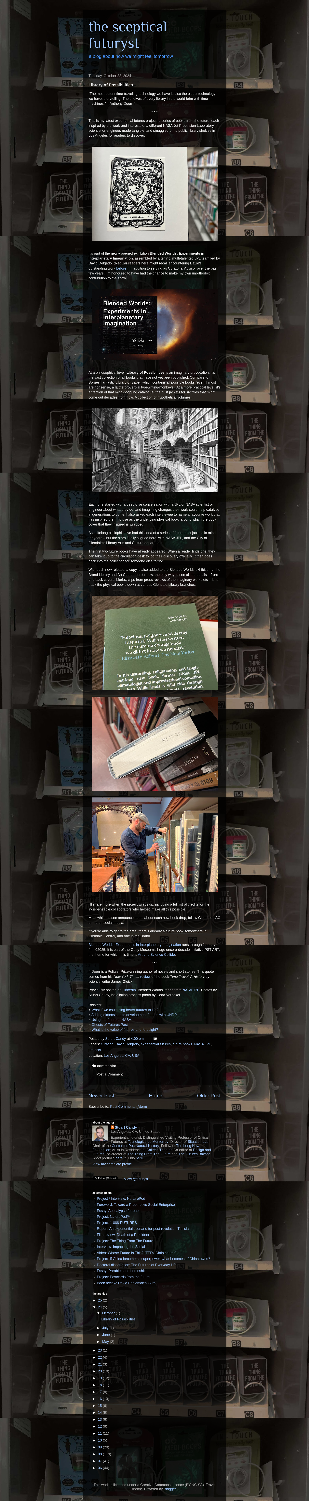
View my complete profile (112, 1164)
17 (100, 1392)
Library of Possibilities (118, 1319)
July (105, 1328)
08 (100, 1454)
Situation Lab (198, 1142)
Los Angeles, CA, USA (121, 1056)
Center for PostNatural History (135, 1146)
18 (100, 1385)
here (119, 1158)
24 (100, 1307)
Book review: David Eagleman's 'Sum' (126, 1283)
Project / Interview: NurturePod (121, 1199)
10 (100, 1440)
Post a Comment (109, 1074)
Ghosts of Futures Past (110, 1025)
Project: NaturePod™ (113, 1217)
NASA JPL (190, 990)
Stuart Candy (126, 1127)
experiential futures (156, 1044)
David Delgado (127, 1044)
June (106, 1335)
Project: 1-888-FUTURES (117, 1223)
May (106, 1342)
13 (100, 1419)
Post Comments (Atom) (128, 1107)
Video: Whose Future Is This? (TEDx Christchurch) (137, 1253)
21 (100, 1364)
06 (100, 1468)
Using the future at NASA (111, 1020)
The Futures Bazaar (194, 1154)
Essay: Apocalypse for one (118, 1211)
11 (100, 1433)
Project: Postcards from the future (123, 1277)
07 (100, 1461)
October (109, 1313)
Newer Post (101, 1095)
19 (100, 1378)
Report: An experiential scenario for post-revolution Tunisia (143, 1229)
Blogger (170, 1489)
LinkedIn (129, 990)
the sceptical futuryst (127, 34)
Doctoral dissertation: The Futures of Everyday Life (137, 1265)
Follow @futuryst (135, 1179)
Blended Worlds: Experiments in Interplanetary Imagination (134, 945)
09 (100, 1447)
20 (100, 1371)
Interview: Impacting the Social (121, 1247)
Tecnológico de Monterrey (148, 1142)
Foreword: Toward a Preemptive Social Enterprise (136, 1205)
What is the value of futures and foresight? (125, 1030)
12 (100, 1426)
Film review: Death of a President (123, 1235)
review (145, 977)
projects (94, 1050)
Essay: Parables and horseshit (121, 1271)
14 (100, 1413)
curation (107, 1044)
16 (100, 1399)
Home (155, 1095)
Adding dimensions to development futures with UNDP (134, 1015)
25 (100, 1300)
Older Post (209, 1095)
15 (100, 1406)
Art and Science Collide (156, 955)
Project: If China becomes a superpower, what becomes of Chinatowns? (153, 1259)
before (121, 268)
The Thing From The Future (149, 1154)
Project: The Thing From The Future (125, 1241)
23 (100, 1350)
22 (100, 1357)
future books (182, 1044)
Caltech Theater (158, 1150)
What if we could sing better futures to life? (125, 1010)
